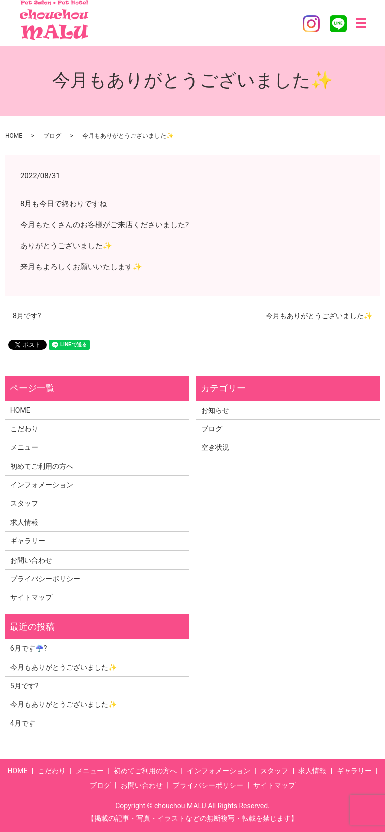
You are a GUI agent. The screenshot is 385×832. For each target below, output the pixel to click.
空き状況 (215, 447)
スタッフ (24, 503)
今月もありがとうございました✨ (319, 316)
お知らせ (215, 410)
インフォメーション (41, 485)
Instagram (311, 23)
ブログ (52, 135)
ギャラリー (27, 541)
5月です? (24, 686)
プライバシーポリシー (45, 579)
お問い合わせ (31, 560)
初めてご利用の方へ (41, 466)
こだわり (24, 429)
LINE (338, 23)
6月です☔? (28, 648)
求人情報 (24, 522)
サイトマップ (31, 597)
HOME (13, 135)
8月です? (27, 316)
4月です (22, 723)
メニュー (24, 447)
